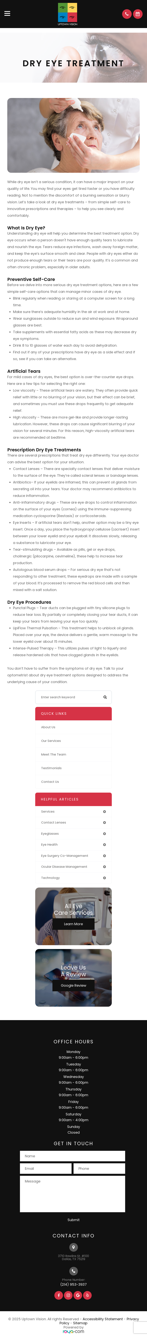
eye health (49, 844)
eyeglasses (50, 833)
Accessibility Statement (103, 1319)
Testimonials (51, 768)
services (48, 811)
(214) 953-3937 (73, 1284)
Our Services (51, 741)
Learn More (73, 924)
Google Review (73, 985)
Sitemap (80, 1323)
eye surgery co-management (64, 856)
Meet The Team (53, 754)
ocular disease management (64, 866)
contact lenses (53, 822)
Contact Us (50, 782)
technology (50, 878)
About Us (48, 727)
